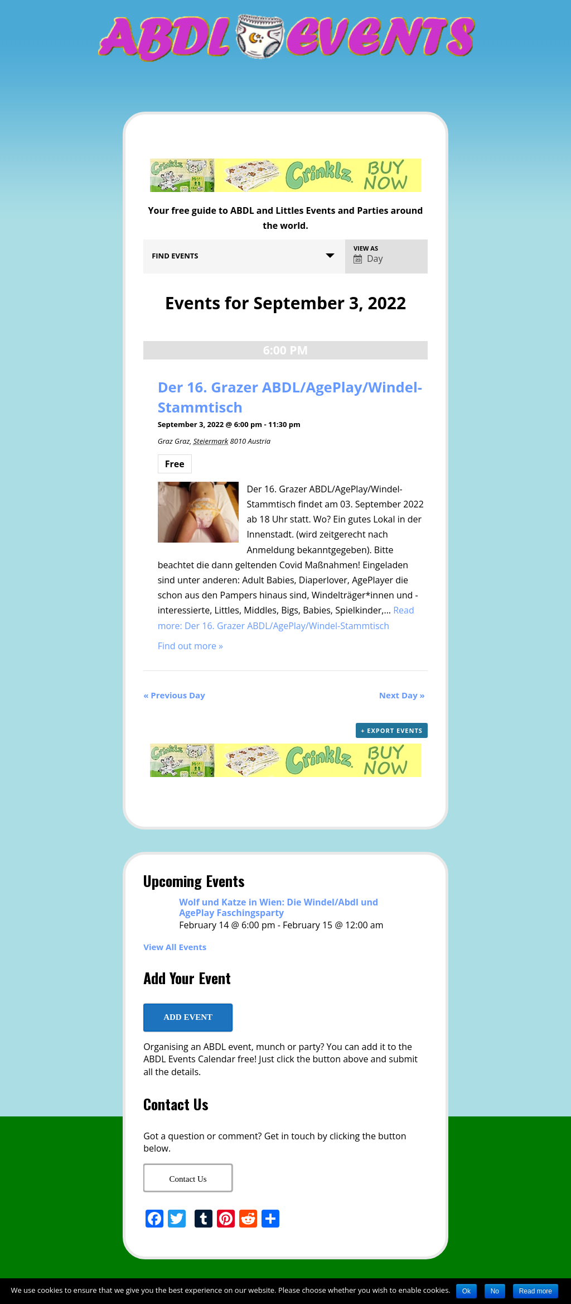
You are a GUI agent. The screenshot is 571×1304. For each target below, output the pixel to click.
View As (366, 248)
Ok (466, 1291)
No (495, 1291)
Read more (535, 1291)
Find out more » (190, 646)
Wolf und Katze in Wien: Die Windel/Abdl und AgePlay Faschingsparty (278, 907)
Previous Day (174, 695)
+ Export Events (392, 730)
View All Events (174, 946)
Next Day (402, 695)
